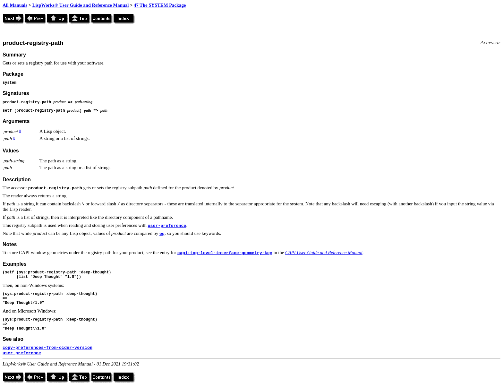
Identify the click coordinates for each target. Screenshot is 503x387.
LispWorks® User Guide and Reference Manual (80, 5)
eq (162, 233)
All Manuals (15, 5)
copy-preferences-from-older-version (47, 347)
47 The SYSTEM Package (160, 5)
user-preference (167, 225)
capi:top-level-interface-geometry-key (224, 253)
